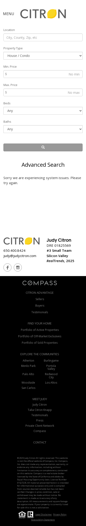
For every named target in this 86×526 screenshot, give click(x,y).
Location (9, 30)
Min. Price (10, 67)
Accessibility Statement (43, 519)
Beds (7, 103)
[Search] (43, 147)
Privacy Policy (60, 514)
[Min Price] (43, 74)
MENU (8, 13)
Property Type (13, 48)
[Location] (43, 37)
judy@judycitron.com (19, 255)
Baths (7, 122)
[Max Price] (43, 92)
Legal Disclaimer (43, 514)
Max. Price (10, 85)
